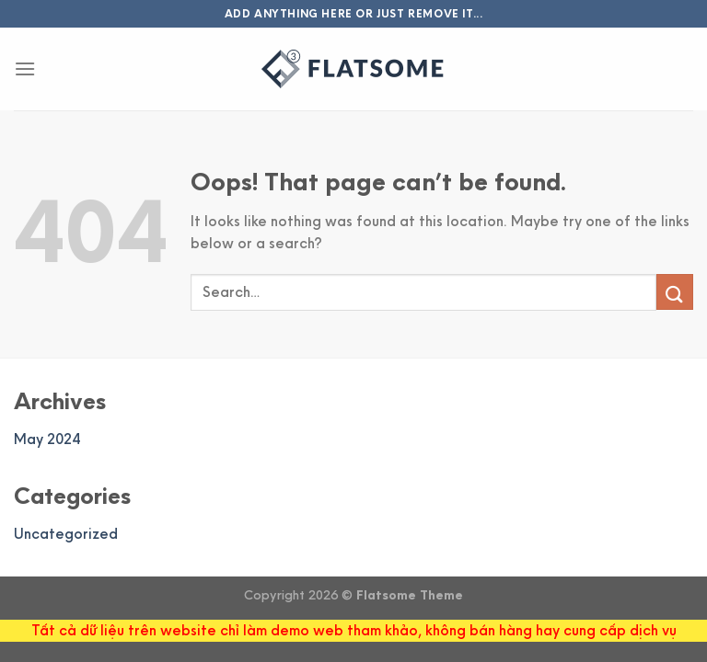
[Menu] (25, 68)
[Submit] (674, 292)
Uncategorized (66, 533)
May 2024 (47, 439)
